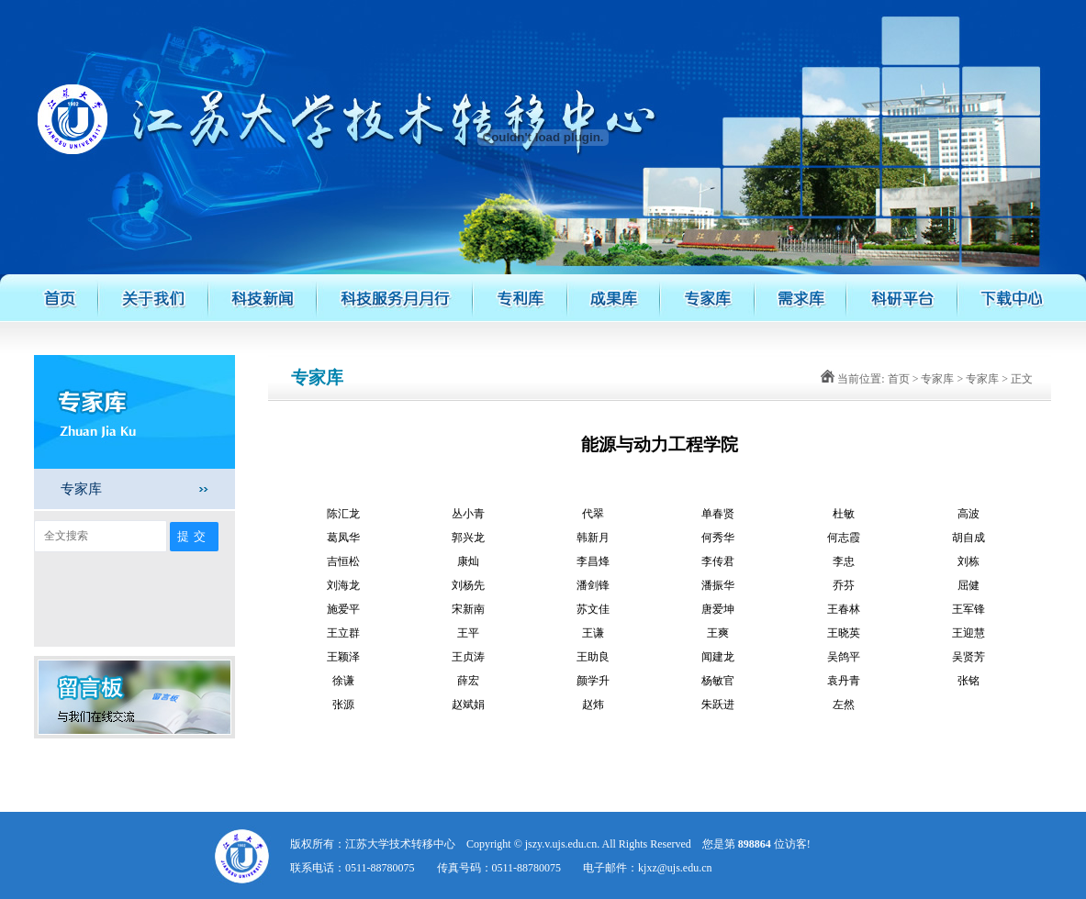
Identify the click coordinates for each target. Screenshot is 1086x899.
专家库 (81, 488)
